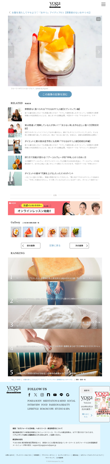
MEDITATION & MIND (54, 401)
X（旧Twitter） (35, 395)
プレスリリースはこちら (24, 455)
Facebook (28, 395)
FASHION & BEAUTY (59, 405)
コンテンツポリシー (64, 455)
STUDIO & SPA (62, 409)
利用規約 (36, 455)
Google (68, 395)
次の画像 (79, 245)
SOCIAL (71, 401)
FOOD (44, 405)
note (48, 395)
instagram (42, 395)
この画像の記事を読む (55, 94)
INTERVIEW (34, 405)
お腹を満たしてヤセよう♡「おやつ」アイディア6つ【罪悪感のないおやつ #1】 (52, 12)
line (61, 395)
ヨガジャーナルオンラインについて (92, 455)
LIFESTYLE (33, 409)
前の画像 (31, 245)
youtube (55, 395)
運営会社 (75, 455)
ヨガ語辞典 (59, 458)
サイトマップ (50, 458)
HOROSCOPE (46, 409)
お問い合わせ (10, 455)
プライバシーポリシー (49, 455)
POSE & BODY (35, 401)
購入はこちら (85, 415)
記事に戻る (55, 245)
